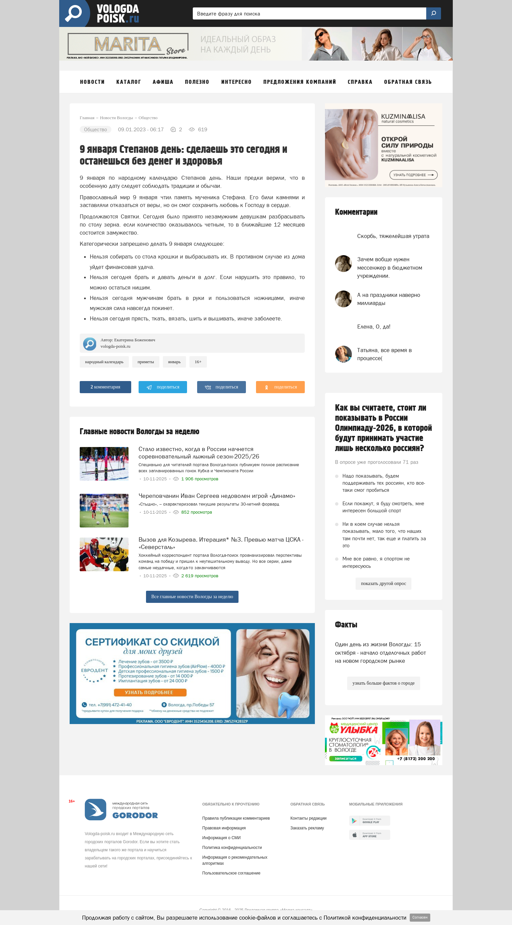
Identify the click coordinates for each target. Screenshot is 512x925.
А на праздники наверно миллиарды (388, 299)
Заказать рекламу (307, 828)
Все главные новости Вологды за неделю (192, 596)
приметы (146, 361)
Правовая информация (224, 828)
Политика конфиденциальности (232, 847)
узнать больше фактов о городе (383, 683)
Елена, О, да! (374, 326)
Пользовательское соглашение (231, 873)
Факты (346, 625)
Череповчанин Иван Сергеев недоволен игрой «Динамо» (217, 495)
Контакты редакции (308, 818)
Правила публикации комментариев (236, 818)
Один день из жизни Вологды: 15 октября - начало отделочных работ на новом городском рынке (380, 652)
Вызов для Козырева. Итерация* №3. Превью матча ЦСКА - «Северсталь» (221, 543)
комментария (105, 386)
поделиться (163, 387)
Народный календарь (104, 361)
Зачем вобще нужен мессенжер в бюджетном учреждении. (389, 267)
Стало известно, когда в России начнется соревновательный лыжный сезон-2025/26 (199, 452)
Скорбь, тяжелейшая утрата (393, 236)
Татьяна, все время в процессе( (384, 354)
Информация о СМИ (221, 837)
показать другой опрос (383, 583)
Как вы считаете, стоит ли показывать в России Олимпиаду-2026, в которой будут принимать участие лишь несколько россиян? (383, 428)
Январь (174, 361)
